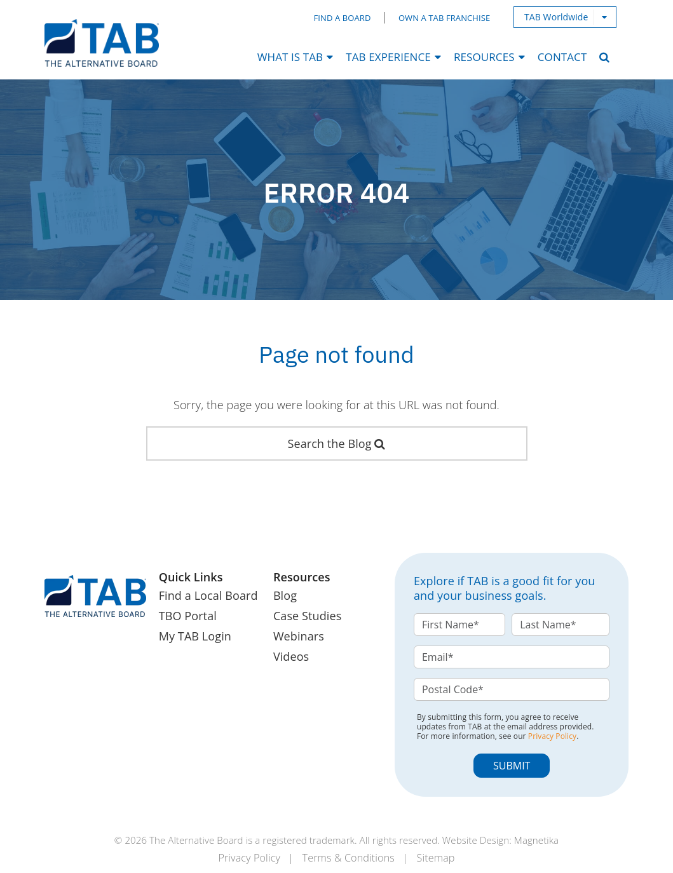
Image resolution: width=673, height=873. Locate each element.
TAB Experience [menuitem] (388, 57)
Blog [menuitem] (285, 595)
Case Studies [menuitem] (307, 615)
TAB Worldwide (556, 17)
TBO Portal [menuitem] (188, 615)
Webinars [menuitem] (298, 636)
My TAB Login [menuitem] (195, 636)
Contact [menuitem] (562, 57)
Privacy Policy (552, 736)
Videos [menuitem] (291, 656)
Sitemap (436, 858)
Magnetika (536, 840)
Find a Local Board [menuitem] (208, 595)
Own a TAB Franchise (444, 18)
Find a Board (342, 18)
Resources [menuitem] (484, 57)
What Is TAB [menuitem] (290, 57)
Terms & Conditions (349, 858)
